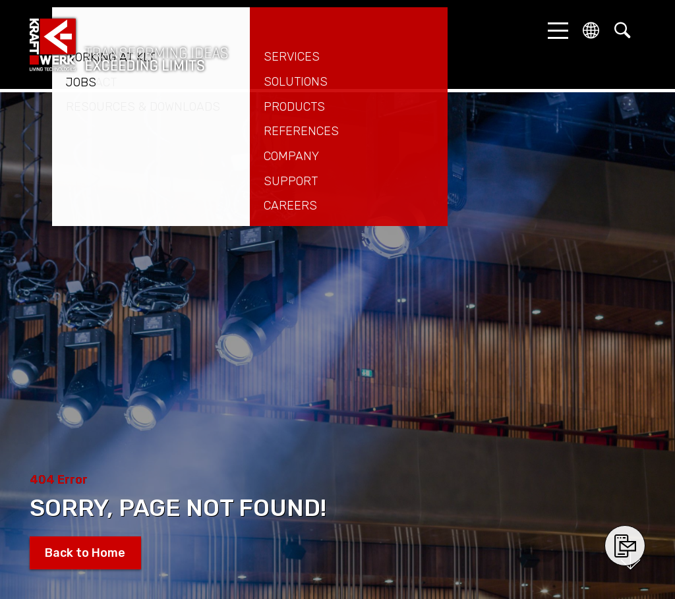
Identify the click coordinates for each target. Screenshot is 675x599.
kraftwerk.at (128, 44)
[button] (554, 30)
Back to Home (85, 553)
